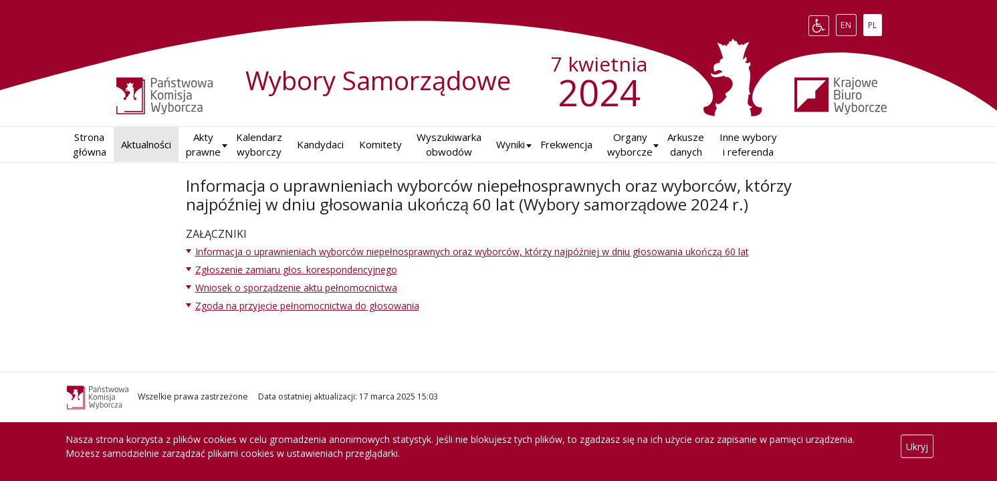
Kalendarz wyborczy (259, 144)
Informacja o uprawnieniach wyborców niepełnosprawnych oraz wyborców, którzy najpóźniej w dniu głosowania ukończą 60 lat (472, 251)
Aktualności (146, 144)
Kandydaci (320, 144)
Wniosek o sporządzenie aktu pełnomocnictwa (296, 287)
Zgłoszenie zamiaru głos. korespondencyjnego (296, 269)
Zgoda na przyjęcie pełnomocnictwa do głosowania (307, 305)
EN (848, 23)
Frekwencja (566, 144)
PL (874, 23)
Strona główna (89, 144)
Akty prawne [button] (203, 144)
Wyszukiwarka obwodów (449, 144)
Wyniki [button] (510, 144)
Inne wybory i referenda (748, 144)
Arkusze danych (685, 144)
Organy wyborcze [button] (630, 144)
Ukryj (917, 446)
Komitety (380, 144)
